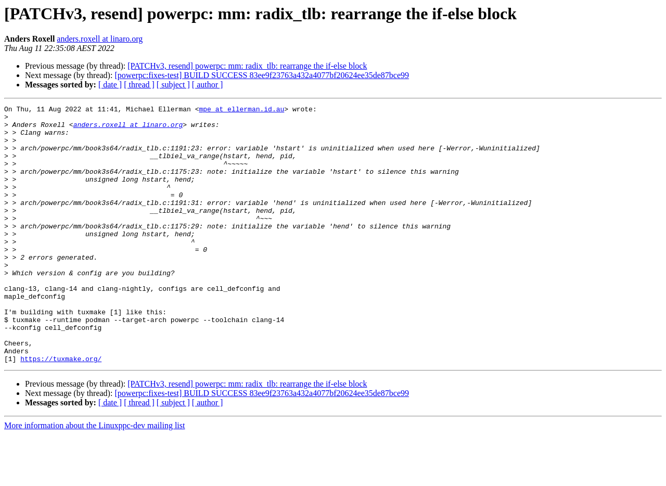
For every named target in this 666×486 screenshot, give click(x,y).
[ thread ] (139, 84)
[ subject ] (173, 84)
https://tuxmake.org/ (60, 410)
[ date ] (110, 84)
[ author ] (207, 84)
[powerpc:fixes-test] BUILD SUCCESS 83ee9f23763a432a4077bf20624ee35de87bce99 (261, 75)
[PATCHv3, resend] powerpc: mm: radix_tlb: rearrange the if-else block (247, 65)
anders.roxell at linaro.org (100, 38)
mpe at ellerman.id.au (241, 110)
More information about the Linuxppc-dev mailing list (94, 476)
